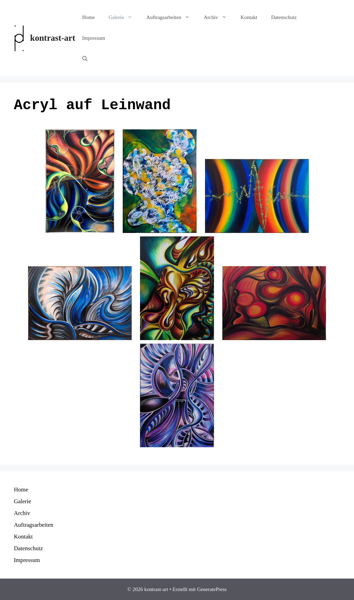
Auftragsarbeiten (171, 17)
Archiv (219, 17)
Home (88, 17)
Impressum (93, 38)
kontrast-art (52, 38)
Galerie (124, 17)
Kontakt (249, 17)
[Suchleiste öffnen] (84, 58)
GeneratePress (212, 589)
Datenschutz (284, 17)
